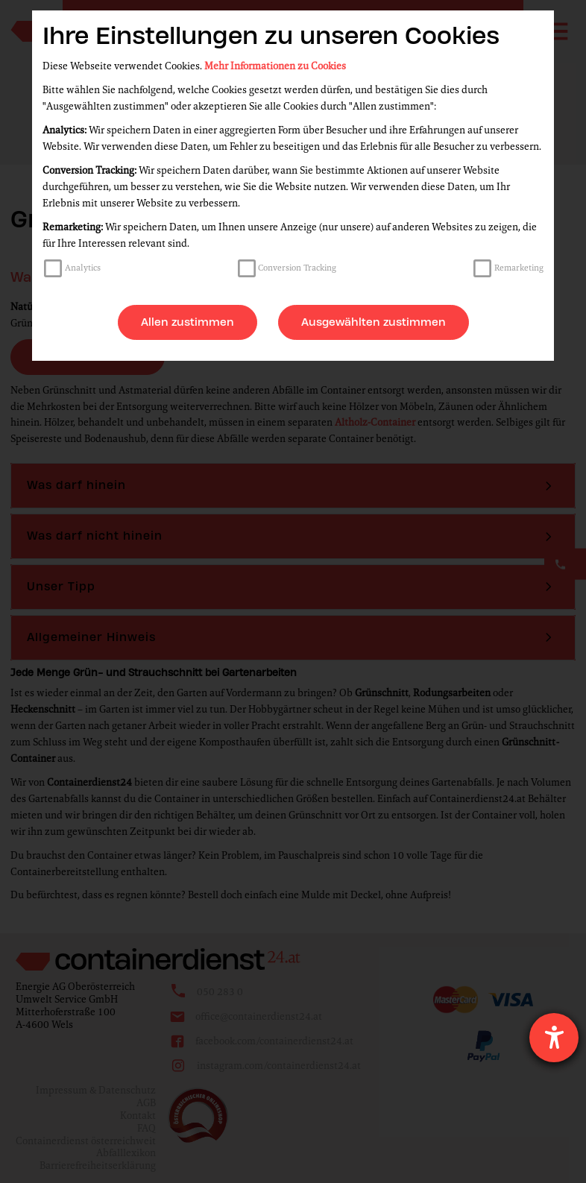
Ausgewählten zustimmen (373, 322)
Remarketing (519, 268)
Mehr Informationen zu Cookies (275, 66)
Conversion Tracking (297, 268)
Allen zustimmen (187, 322)
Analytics (83, 268)
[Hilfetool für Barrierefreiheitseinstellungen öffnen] (554, 1037)
